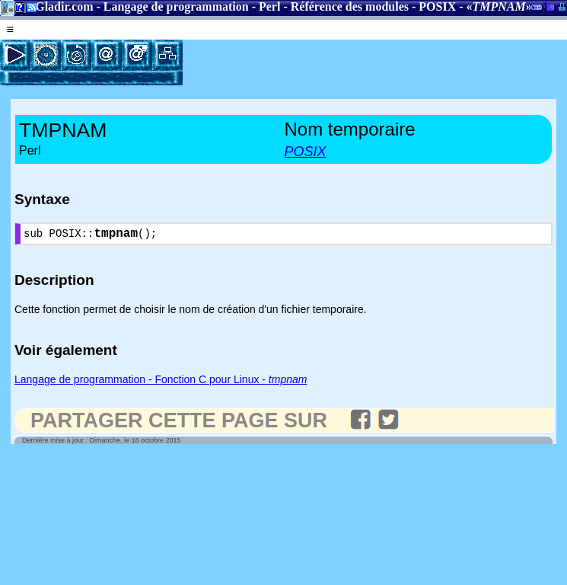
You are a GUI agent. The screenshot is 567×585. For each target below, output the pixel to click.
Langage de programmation (176, 6)
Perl (269, 6)
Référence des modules (350, 6)
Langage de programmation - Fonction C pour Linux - (160, 382)
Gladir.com (64, 6)
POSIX (437, 6)
